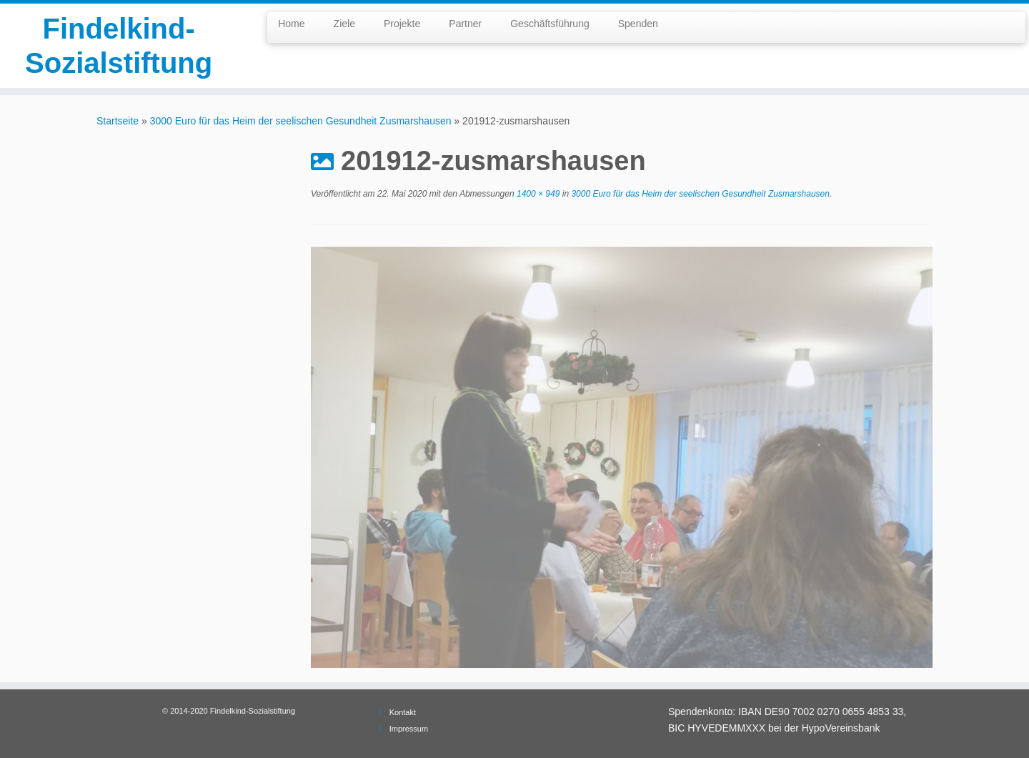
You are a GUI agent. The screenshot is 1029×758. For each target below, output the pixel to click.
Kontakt (402, 712)
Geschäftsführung (550, 23)
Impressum (408, 728)
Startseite (117, 121)
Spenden (638, 23)
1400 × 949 (537, 194)
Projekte (402, 23)
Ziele (344, 23)
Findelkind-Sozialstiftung (118, 46)
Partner (465, 23)
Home (291, 23)
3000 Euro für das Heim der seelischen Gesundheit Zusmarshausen (301, 121)
